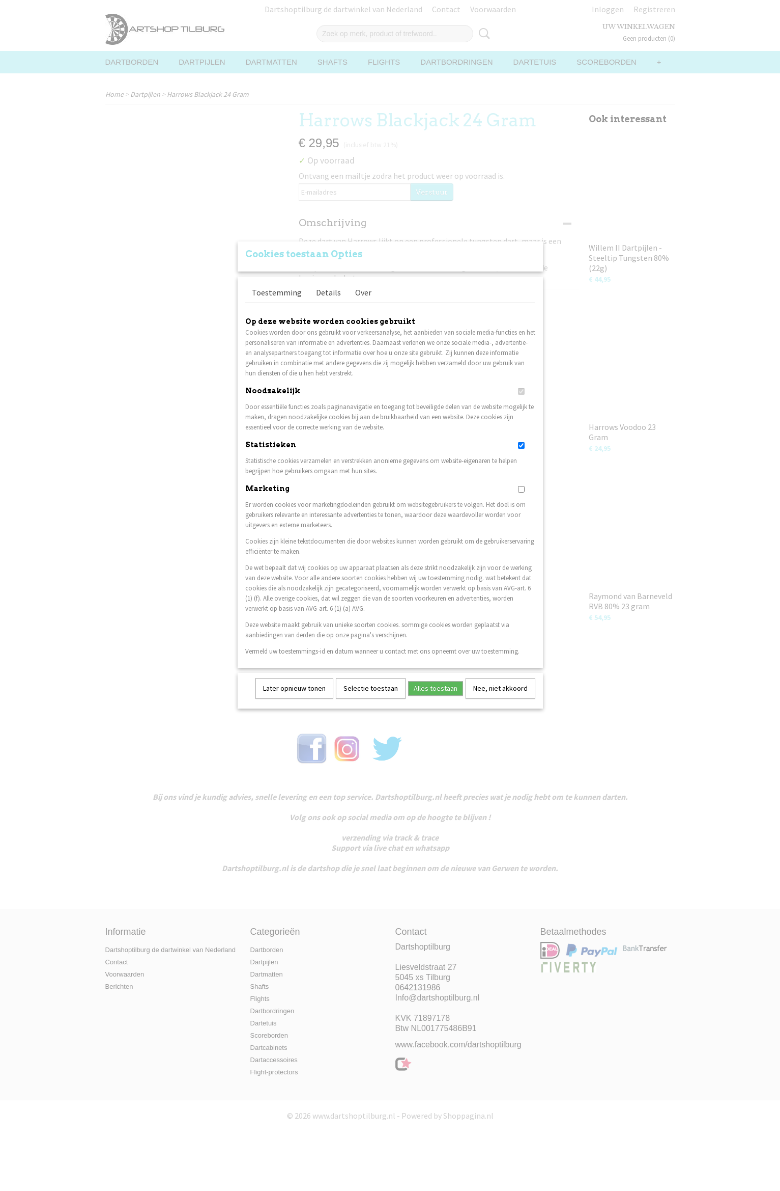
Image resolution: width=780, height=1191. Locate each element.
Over (363, 306)
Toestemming (277, 306)
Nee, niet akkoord (500, 701)
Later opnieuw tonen (294, 701)
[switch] (521, 404)
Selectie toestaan (370, 701)
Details (328, 306)
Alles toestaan (435, 701)
